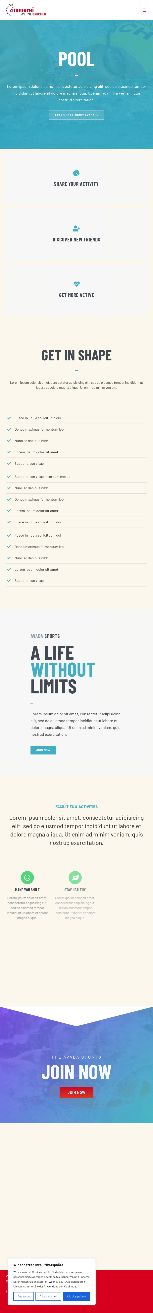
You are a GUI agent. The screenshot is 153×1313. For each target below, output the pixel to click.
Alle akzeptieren (76, 1296)
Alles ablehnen (48, 1296)
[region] (52, 1281)
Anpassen (24, 1296)
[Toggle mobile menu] (145, 10)
